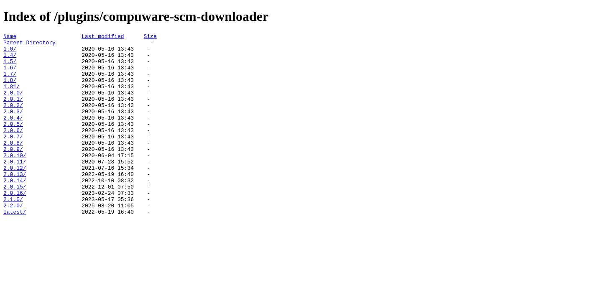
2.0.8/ (13, 165)
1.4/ (9, 60)
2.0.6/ (13, 150)
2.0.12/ (14, 195)
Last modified (103, 37)
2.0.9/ (13, 172)
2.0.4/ (13, 135)
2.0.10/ (14, 180)
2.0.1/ (13, 112)
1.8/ (9, 90)
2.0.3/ (13, 127)
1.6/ (9, 75)
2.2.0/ (13, 240)
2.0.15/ (14, 218)
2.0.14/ (14, 210)
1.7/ (9, 82)
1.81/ (11, 97)
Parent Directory (29, 44)
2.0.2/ (13, 120)
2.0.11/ (14, 187)
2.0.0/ (13, 105)
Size (149, 37)
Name (9, 37)
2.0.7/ (13, 157)
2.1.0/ (13, 233)
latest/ (14, 248)
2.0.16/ (14, 225)
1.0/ (9, 52)
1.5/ (9, 67)
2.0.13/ (14, 203)
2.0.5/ (13, 142)
